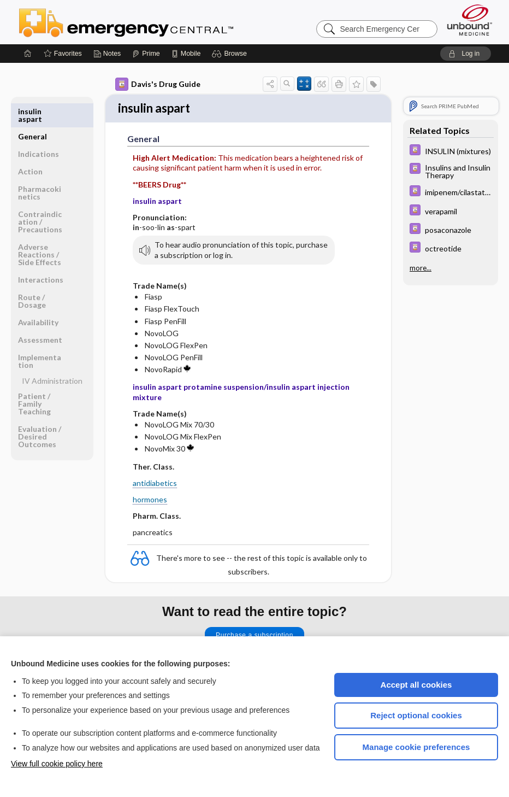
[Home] (28, 53)
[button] (231, 53)
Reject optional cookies (416, 715)
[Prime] (145, 53)
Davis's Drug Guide (157, 84)
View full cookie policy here (57, 763)
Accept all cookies (416, 684)
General (32, 111)
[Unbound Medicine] (470, 20)
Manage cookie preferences (416, 747)
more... (420, 267)
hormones (150, 500)
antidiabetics (155, 484)
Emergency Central (154, 21)
